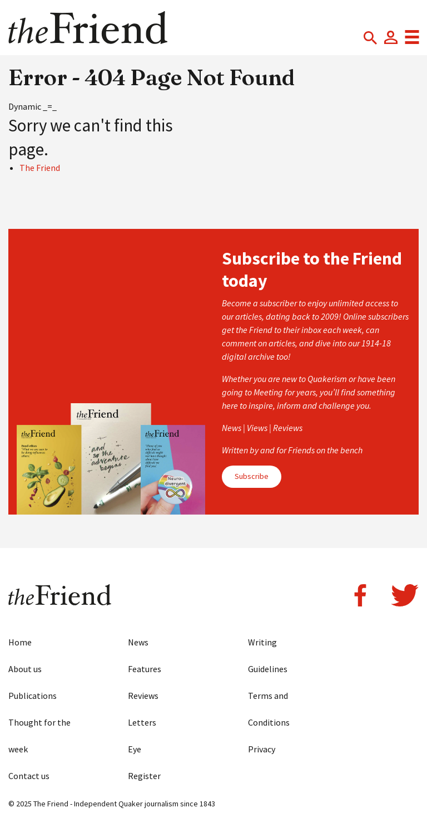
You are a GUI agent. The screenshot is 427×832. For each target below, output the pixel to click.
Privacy (261, 749)
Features (144, 668)
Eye (134, 749)
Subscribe (252, 476)
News (138, 642)
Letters (142, 722)
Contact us (28, 775)
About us (25, 668)
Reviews (143, 695)
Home (20, 642)
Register (144, 775)
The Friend (39, 167)
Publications (32, 695)
